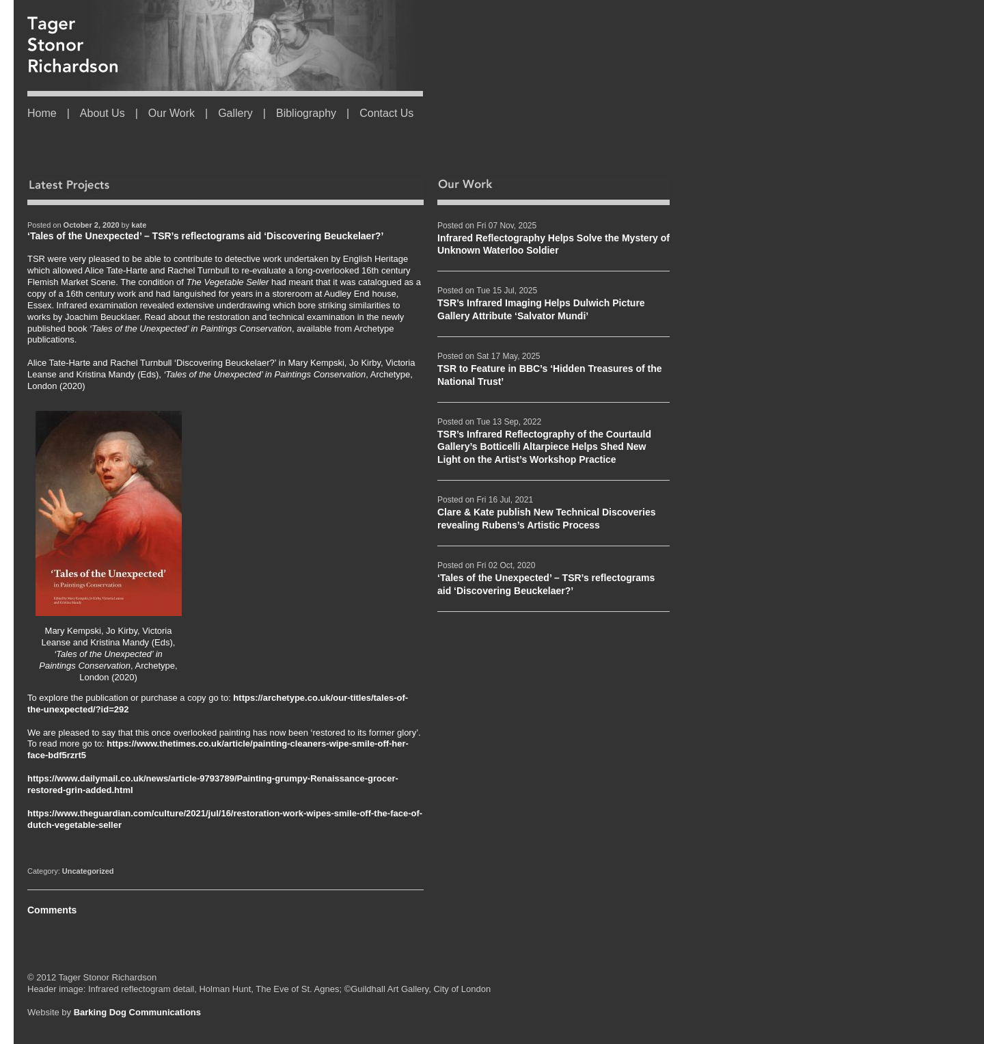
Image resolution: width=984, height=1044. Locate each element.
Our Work (171, 113)
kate (138, 225)
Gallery (235, 113)
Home (42, 113)
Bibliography (306, 113)
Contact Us (386, 113)
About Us (102, 113)
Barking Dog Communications (137, 1012)
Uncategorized (88, 871)
